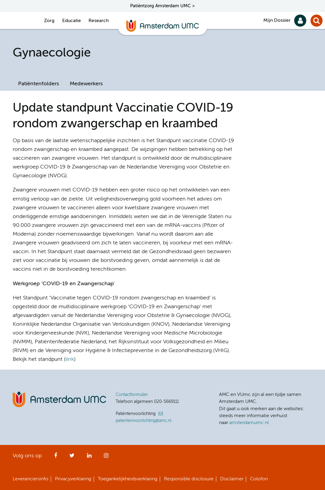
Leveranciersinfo (30, 479)
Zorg (49, 20)
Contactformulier (132, 395)
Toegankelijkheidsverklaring (127, 479)
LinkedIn (89, 457)
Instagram (106, 457)
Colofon (259, 479)
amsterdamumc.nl (249, 422)
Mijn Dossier (277, 20)
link (70, 359)
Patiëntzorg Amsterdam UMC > (162, 6)
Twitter (72, 457)
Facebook (55, 457)
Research (98, 20)
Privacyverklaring (73, 479)
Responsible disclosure (189, 479)
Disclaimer (231, 479)
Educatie (71, 20)
